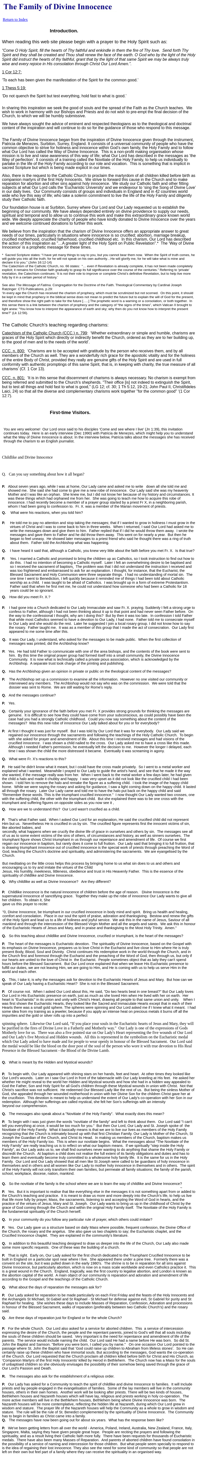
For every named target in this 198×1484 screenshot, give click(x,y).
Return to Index (15, 19)
